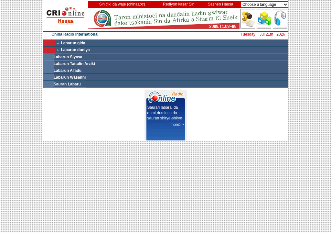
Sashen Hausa (220, 4)
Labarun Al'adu (67, 70)
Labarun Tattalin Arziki (74, 63)
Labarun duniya (75, 50)
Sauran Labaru (67, 84)
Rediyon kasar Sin (178, 4)
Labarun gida (73, 43)
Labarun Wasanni (70, 77)
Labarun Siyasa (68, 57)
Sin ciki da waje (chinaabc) (122, 4)
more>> (177, 124)
